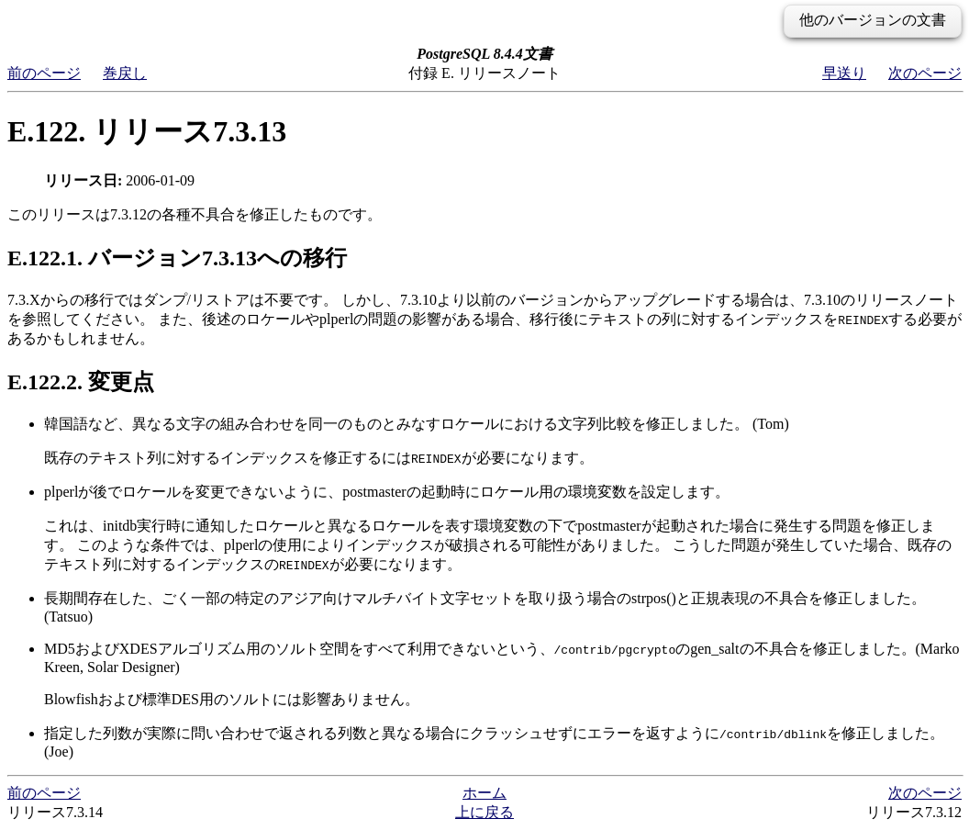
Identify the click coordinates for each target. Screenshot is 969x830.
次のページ (925, 73)
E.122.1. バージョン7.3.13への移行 (177, 258)
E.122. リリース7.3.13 (146, 131)
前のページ (44, 73)
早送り (844, 73)
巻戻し (125, 73)
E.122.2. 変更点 (80, 382)
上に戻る (484, 812)
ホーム (484, 793)
